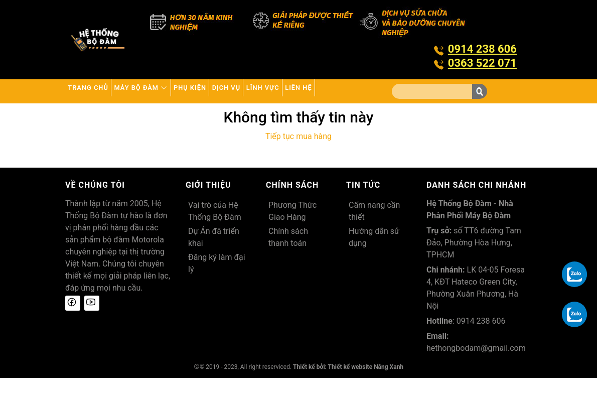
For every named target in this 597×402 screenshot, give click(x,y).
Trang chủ (96, 91)
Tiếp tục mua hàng (298, 160)
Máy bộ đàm (167, 91)
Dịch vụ (285, 91)
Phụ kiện (233, 91)
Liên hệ (89, 115)
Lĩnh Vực (338, 91)
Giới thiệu (208, 209)
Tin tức (363, 209)
